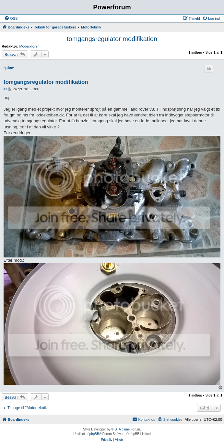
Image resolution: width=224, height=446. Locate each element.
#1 (5, 89)
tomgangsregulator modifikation (112, 38)
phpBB (94, 434)
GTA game (122, 429)
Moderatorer (29, 46)
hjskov (9, 68)
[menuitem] (11, 18)
